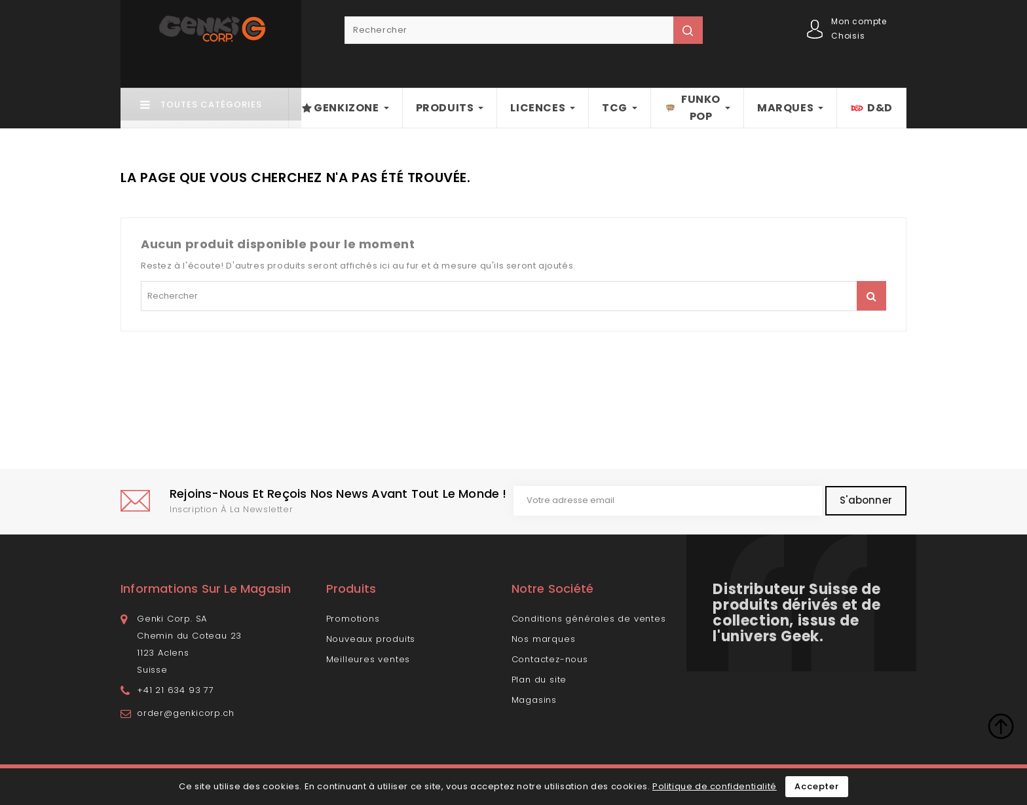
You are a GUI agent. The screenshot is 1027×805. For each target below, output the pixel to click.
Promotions (353, 618)
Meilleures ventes (368, 659)
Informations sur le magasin (206, 588)
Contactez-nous (550, 659)
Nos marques (544, 639)
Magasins (534, 700)
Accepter (816, 786)
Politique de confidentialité (714, 786)
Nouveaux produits (371, 639)
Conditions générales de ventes (589, 618)
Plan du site (539, 679)
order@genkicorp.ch (185, 713)
